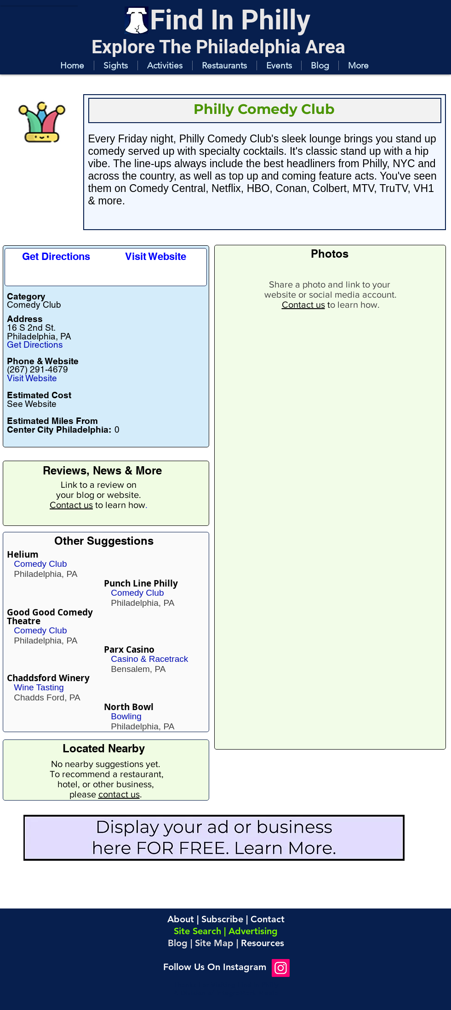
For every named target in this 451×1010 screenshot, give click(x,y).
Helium (23, 554)
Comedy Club (40, 564)
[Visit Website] (155, 256)
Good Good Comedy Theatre (50, 616)
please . (105, 794)
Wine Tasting (38, 687)
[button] (115, 65)
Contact (268, 919)
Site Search (197, 931)
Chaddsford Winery (48, 678)
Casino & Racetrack (149, 659)
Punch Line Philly (141, 583)
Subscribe (222, 919)
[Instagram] (281, 968)
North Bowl (129, 707)
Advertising (253, 931)
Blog (178, 942)
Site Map (214, 942)
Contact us (71, 505)
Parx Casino (129, 649)
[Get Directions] (56, 256)
